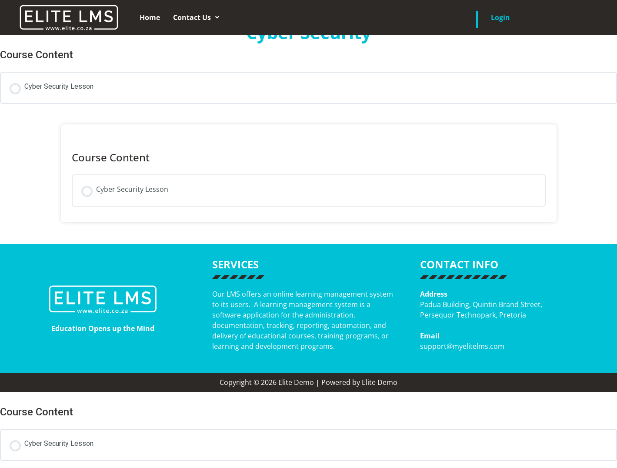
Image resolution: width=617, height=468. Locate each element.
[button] (196, 17)
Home (150, 17)
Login (500, 17)
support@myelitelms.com (462, 346)
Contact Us (196, 17)
